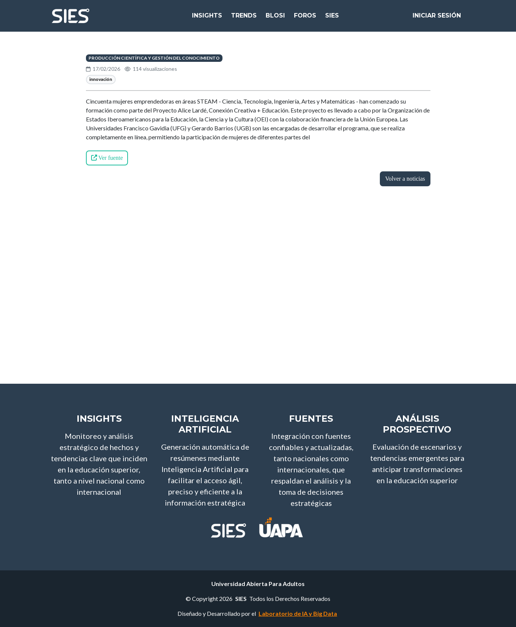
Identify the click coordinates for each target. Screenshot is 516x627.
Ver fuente (107, 158)
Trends (244, 18)
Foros (305, 18)
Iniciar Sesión (437, 18)
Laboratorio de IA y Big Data (298, 613)
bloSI (275, 18)
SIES (332, 18)
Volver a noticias (405, 178)
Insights (207, 18)
